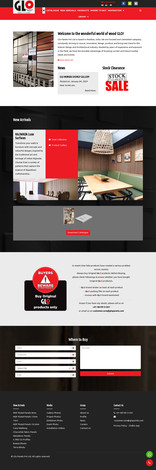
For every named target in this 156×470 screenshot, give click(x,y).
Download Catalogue (78, 232)
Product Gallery (59, 145)
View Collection (59, 139)
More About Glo (65, 60)
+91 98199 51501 (101, 307)
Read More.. (90, 90)
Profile (83, 416)
